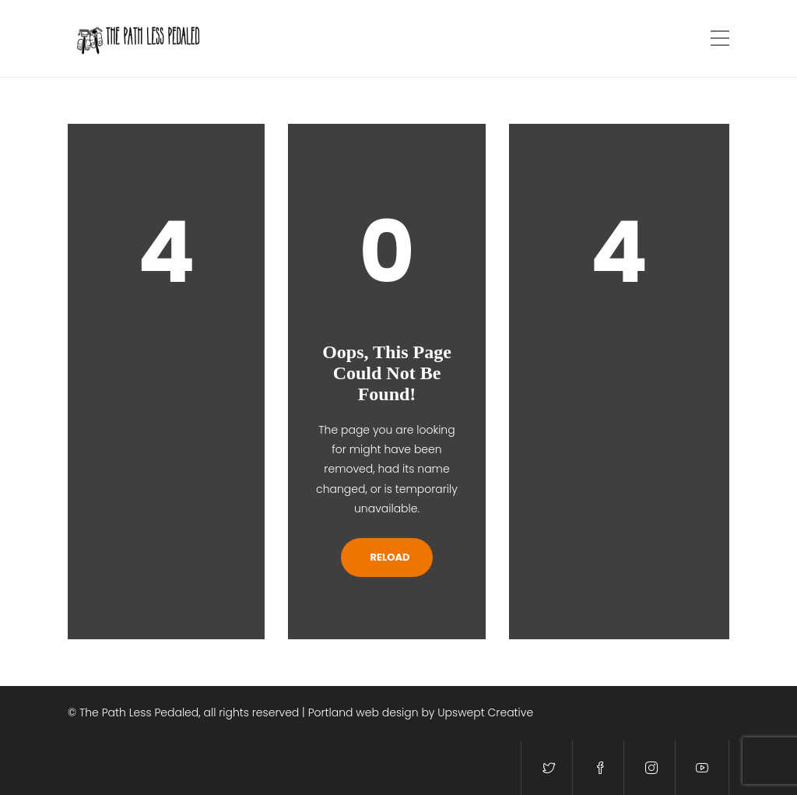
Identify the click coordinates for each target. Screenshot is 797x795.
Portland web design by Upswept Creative (421, 712)
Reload (387, 557)
